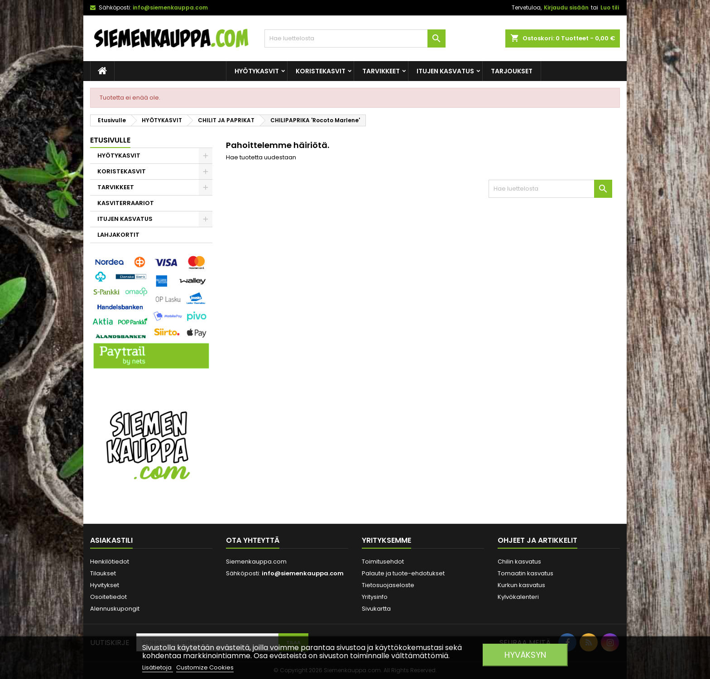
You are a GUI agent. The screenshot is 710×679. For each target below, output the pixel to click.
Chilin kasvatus (519, 561)
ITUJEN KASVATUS (445, 71)
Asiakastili (111, 540)
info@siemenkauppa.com (170, 7)
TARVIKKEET (381, 71)
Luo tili (609, 7)
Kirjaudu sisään (566, 7)
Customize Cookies (205, 667)
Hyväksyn (525, 654)
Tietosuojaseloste (388, 585)
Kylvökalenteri (518, 597)
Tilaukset (103, 573)
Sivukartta (376, 608)
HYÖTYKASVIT (257, 71)
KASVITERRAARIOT (125, 203)
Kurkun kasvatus (521, 585)
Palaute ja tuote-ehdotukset (403, 573)
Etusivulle (110, 140)
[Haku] (355, 38)
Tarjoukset (511, 71)
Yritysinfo (375, 597)
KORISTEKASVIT (320, 71)
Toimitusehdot (383, 561)
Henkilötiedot (109, 561)
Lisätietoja (157, 667)
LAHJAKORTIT (118, 234)
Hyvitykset (104, 585)
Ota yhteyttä (252, 540)
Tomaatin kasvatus (525, 573)
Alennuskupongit (114, 608)
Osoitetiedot (108, 597)
